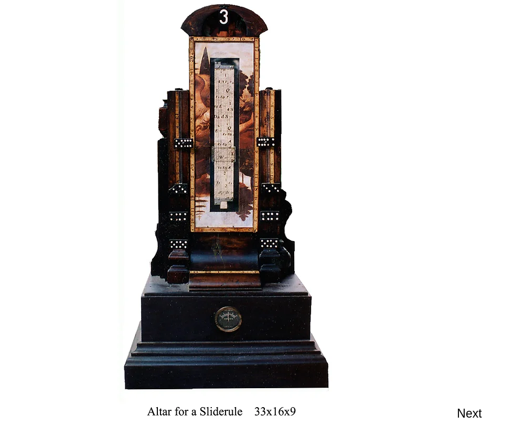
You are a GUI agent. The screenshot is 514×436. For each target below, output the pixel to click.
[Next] (469, 413)
